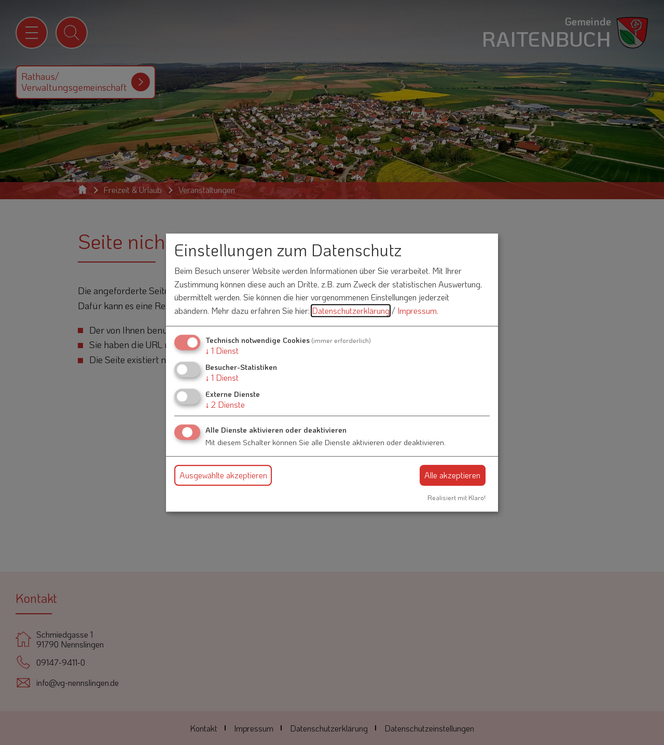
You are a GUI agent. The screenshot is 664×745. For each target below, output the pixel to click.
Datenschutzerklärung (351, 310)
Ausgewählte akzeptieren (223, 475)
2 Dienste (225, 404)
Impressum (417, 310)
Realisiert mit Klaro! (456, 497)
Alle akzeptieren (452, 475)
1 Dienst (222, 350)
